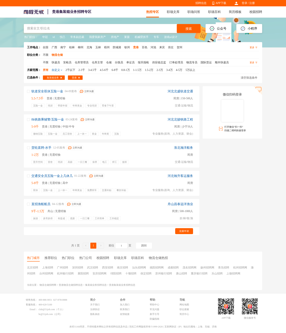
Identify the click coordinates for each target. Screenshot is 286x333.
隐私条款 (95, 314)
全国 (45, 47)
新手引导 (154, 314)
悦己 (62, 37)
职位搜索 (184, 309)
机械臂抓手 (142, 37)
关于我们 (95, 304)
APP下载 (220, 3)
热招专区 (152, 12)
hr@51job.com (46, 314)
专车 (156, 37)
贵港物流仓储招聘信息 (71, 285)
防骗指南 (154, 319)
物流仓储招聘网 (48, 285)
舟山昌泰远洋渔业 (180, 204)
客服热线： (32, 304)
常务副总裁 (77, 37)
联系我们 (124, 309)
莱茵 (127, 37)
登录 (244, 3)
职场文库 (173, 12)
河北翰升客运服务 (180, 176)
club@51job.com (47, 309)
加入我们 (124, 304)
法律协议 (95, 309)
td (54, 37)
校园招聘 (255, 12)
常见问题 (154, 309)
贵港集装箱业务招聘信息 (122, 285)
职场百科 (214, 12)
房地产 (115, 37)
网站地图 (184, 304)
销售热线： (32, 299)
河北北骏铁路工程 (180, 119)
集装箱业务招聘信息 (96, 285)
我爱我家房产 (97, 37)
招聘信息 (201, 3)
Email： (34, 309)
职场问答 (193, 12)
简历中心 (184, 314)
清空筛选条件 (249, 77)
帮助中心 (154, 304)
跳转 (144, 245)
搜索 (189, 28)
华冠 (45, 37)
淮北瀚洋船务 (183, 147)
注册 (252, 3)
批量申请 (184, 231)
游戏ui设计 (170, 37)
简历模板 (235, 12)
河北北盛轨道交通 (180, 91)
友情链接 (124, 314)
